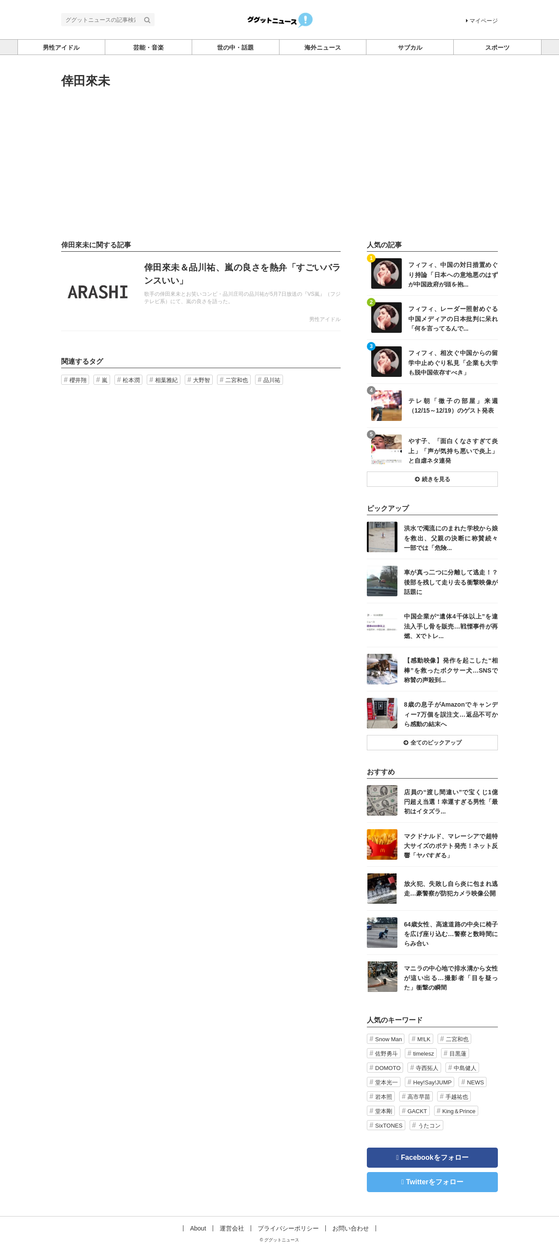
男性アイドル (325, 319)
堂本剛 (383, 1111)
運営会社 (232, 1228)
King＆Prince (459, 1111)
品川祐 (271, 380)
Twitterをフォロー (434, 1182)
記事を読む (201, 291)
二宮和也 (236, 380)
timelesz (423, 1053)
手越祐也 (456, 1097)
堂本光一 (386, 1082)
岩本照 (383, 1097)
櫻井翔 (77, 380)
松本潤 (131, 380)
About (198, 1228)
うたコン (429, 1125)
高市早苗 (418, 1097)
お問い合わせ (350, 1228)
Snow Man (388, 1039)
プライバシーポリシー (288, 1228)
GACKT (417, 1111)
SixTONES (389, 1125)
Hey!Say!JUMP (432, 1082)
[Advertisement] (279, 164)
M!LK (423, 1039)
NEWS (475, 1082)
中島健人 (465, 1068)
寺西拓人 (427, 1068)
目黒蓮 (457, 1053)
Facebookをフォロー (435, 1157)
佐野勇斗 (386, 1053)
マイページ (482, 20)
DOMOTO (387, 1068)
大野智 (201, 380)
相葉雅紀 (166, 380)
